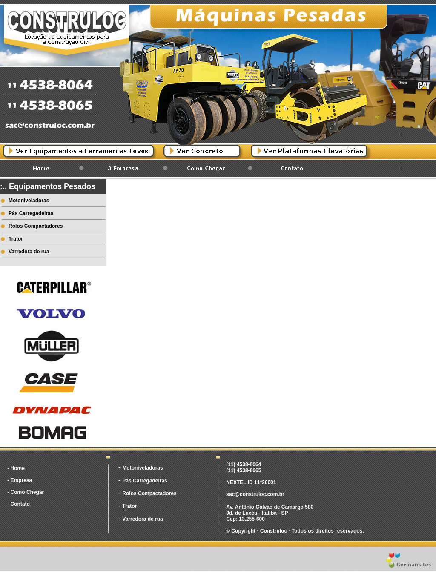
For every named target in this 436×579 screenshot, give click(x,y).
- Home (16, 468)
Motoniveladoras (29, 201)
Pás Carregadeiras (31, 213)
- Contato (18, 504)
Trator (16, 239)
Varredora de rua (29, 252)
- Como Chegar (25, 492)
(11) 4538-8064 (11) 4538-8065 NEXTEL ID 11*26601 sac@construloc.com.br (255, 479)
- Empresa (19, 480)
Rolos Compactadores (36, 226)
